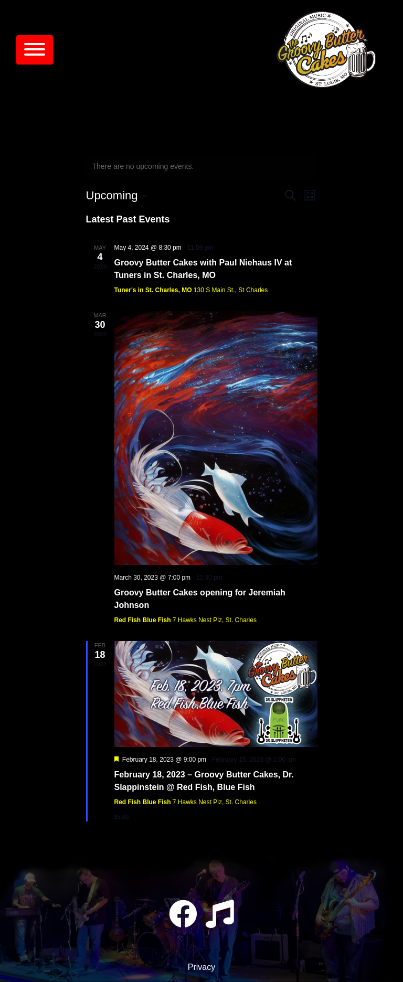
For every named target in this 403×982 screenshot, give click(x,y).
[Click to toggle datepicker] (116, 195)
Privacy (201, 967)
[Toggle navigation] (34, 50)
